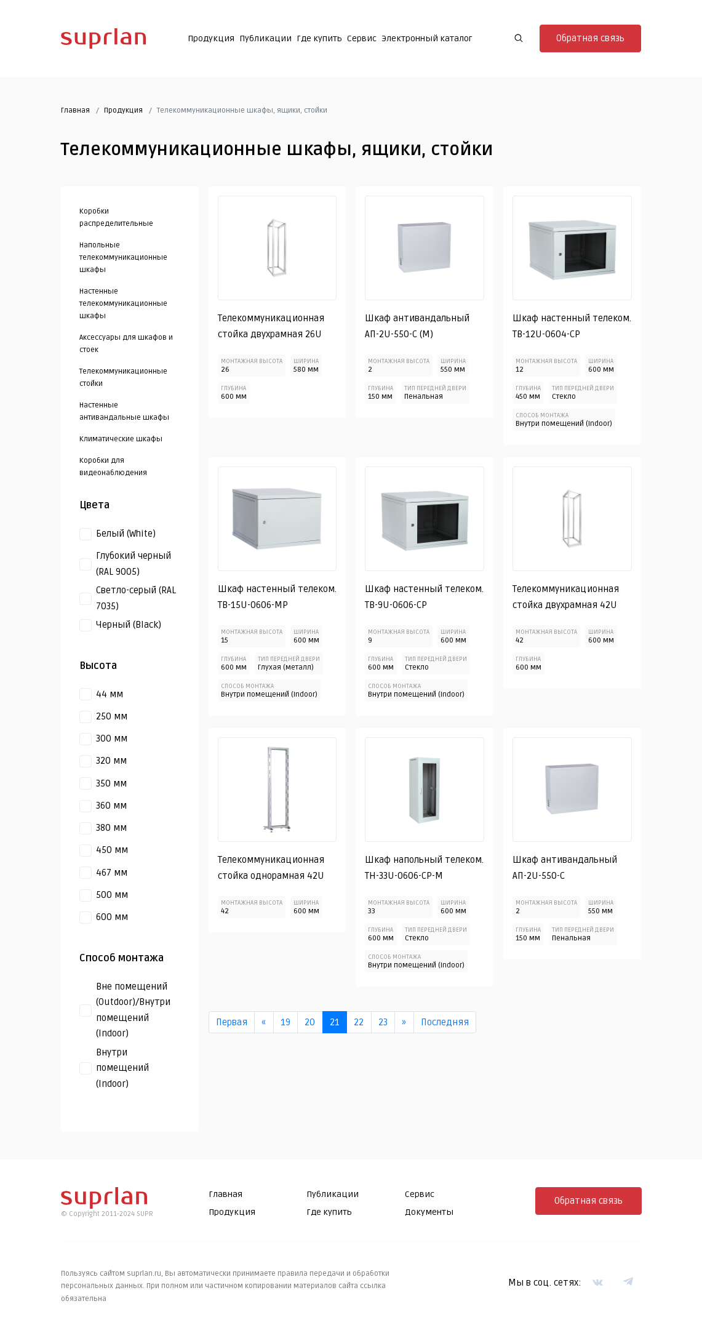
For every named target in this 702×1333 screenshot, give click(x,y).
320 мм (111, 761)
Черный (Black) (128, 624)
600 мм (112, 917)
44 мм (109, 694)
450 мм (112, 850)
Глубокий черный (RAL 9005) (133, 563)
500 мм (112, 894)
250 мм (111, 716)
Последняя (445, 1022)
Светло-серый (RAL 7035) (136, 598)
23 (383, 1022)
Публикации (265, 38)
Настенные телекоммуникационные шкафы (123, 304)
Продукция (211, 38)
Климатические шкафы (120, 439)
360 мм (111, 805)
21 (335, 1022)
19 (285, 1022)
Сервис (362, 38)
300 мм (111, 738)
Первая (231, 1022)
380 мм (111, 827)
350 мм (111, 783)
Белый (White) (126, 533)
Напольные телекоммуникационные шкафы (123, 258)
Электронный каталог (427, 38)
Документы (429, 1212)
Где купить (319, 38)
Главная (75, 110)
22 (359, 1022)
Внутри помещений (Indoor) (122, 1068)
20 (310, 1022)
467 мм (111, 872)
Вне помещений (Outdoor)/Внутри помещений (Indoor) (133, 1010)
